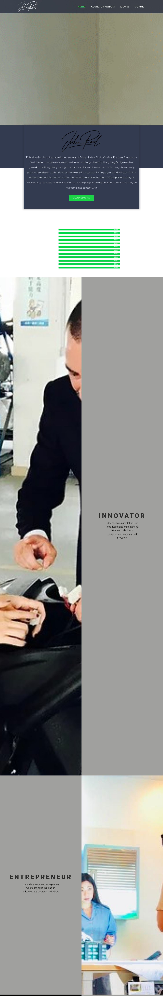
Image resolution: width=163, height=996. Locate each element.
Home (81, 6)
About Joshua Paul (103, 6)
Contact (140, 6)
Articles (124, 6)
